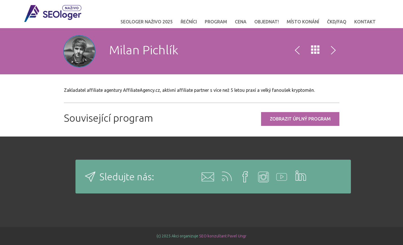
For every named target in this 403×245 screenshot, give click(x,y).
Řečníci (189, 21)
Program (216, 21)
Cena (240, 21)
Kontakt (365, 21)
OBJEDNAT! (266, 21)
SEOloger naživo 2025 (147, 21)
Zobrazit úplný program (300, 118)
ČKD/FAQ (336, 21)
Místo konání (303, 21)
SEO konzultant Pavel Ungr (222, 236)
